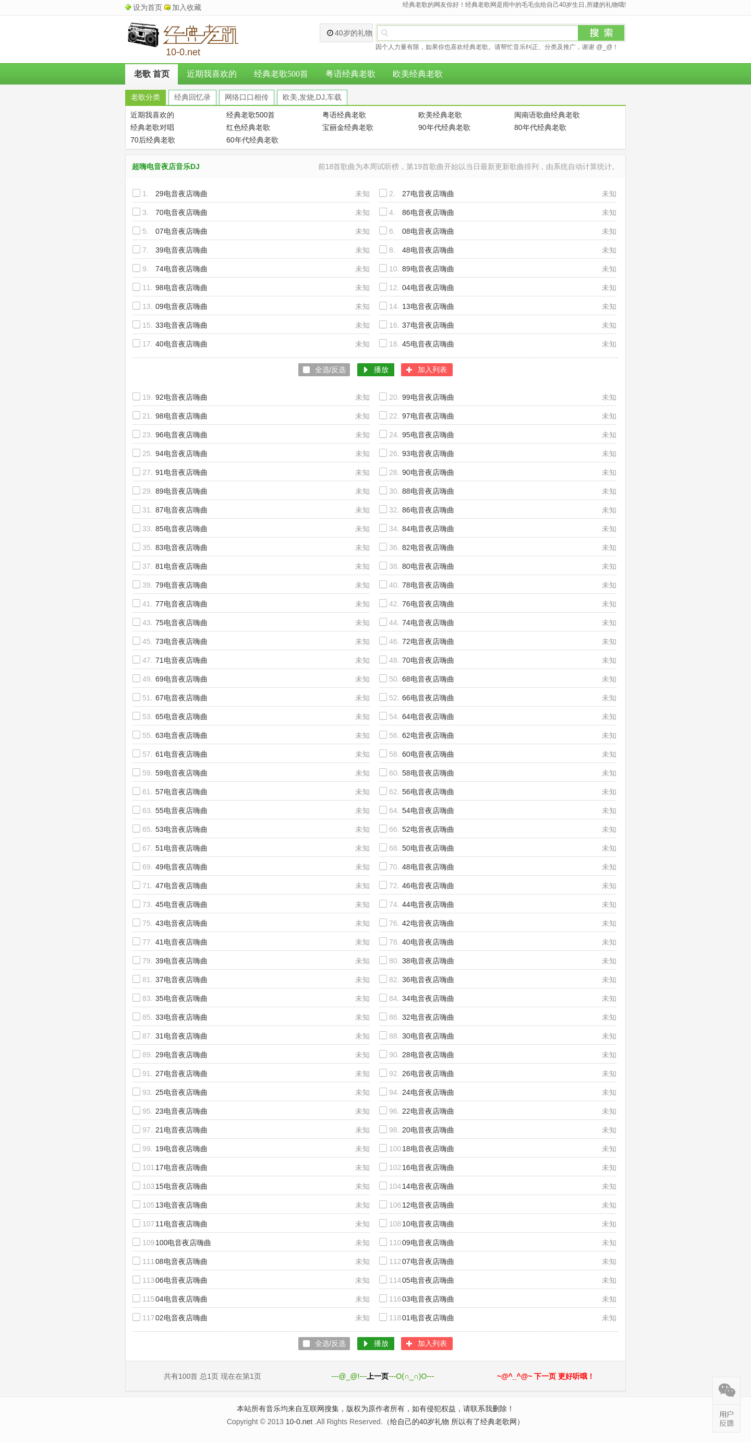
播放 (381, 369)
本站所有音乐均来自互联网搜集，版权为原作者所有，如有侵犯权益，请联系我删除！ (375, 1408)
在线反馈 (726, 1418)
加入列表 (432, 369)
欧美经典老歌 (418, 73)
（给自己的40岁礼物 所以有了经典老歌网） (453, 1421)
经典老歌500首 (281, 73)
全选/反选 (330, 369)
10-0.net (299, 1421)
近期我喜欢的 (212, 73)
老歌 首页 (151, 73)
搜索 (601, 33)
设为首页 (147, 7)
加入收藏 (186, 7)
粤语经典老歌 (350, 73)
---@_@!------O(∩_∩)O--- (382, 1376)
